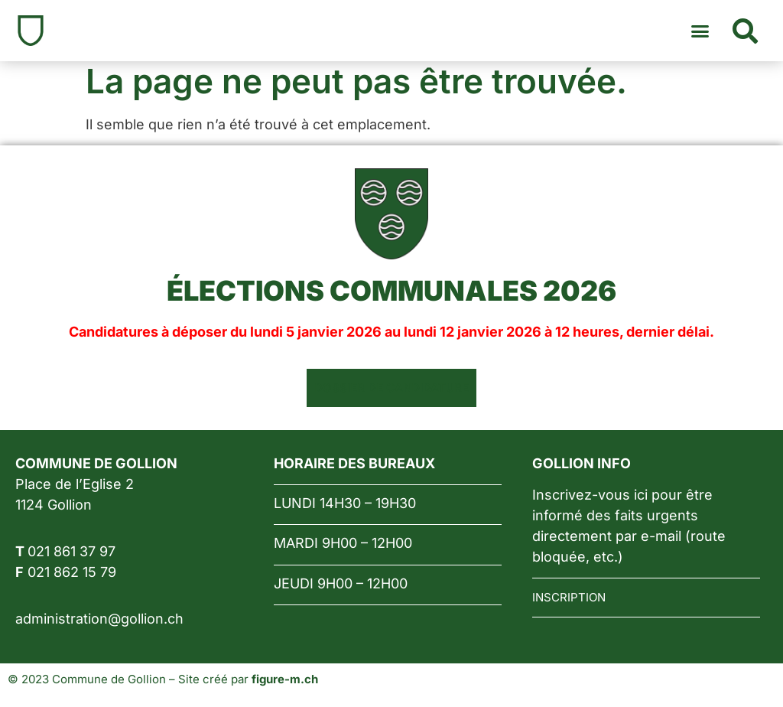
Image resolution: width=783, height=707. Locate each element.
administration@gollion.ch (99, 619)
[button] (700, 30)
